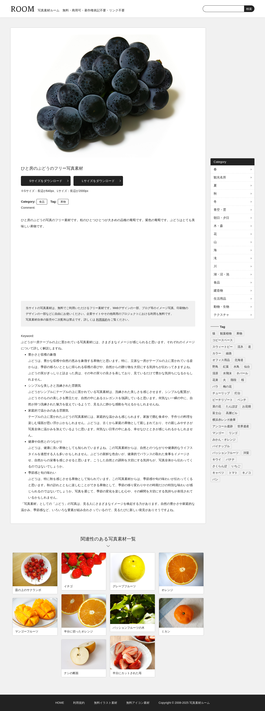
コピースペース (222, 340)
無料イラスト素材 (105, 702)
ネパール (242, 373)
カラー (216, 353)
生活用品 (220, 298)
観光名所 (220, 177)
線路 (229, 353)
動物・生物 (221, 306)
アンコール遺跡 (222, 426)
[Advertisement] (108, 265)
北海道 (239, 360)
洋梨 (246, 452)
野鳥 (215, 366)
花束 (215, 380)
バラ (215, 386)
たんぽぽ (231, 406)
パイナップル (221, 446)
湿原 (215, 373)
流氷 (240, 346)
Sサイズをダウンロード (45, 181)
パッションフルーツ (225, 452)
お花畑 (246, 406)
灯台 (237, 393)
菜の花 (216, 406)
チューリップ (221, 393)
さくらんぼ (219, 466)
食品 (42, 201)
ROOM (23, 8)
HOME (59, 702)
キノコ (246, 472)
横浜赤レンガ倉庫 (224, 419)
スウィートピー (222, 346)
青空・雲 (220, 209)
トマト (233, 472)
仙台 (247, 366)
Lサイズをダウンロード (98, 181)
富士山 (216, 413)
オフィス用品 (221, 360)
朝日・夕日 (221, 217)
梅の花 (227, 386)
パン (215, 479)
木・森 (218, 226)
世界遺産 (243, 426)
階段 (233, 380)
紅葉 (226, 366)
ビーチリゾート (222, 399)
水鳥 (236, 366)
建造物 (218, 290)
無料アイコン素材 (137, 702)
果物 (63, 201)
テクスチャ (221, 314)
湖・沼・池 (221, 274)
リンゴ (233, 433)
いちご (236, 466)
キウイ (216, 459)
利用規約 (102, 319)
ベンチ (241, 399)
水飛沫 (227, 373)
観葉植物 (226, 333)
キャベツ (218, 472)
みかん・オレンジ (224, 439)
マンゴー (218, 433)
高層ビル (231, 413)
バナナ (230, 459)
